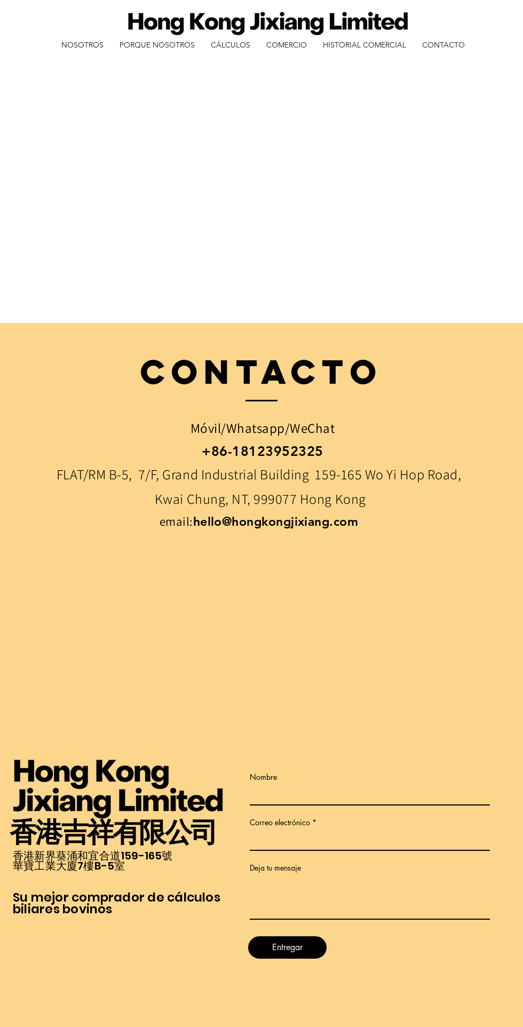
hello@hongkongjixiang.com (276, 521)
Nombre (263, 777)
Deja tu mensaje (275, 868)
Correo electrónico (280, 822)
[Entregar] (287, 947)
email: (176, 522)
